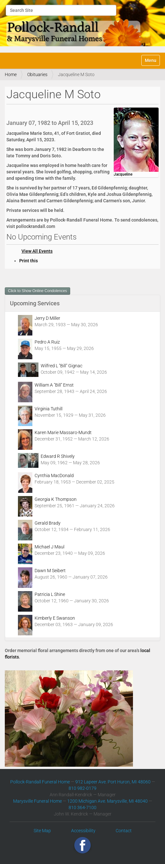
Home (11, 74)
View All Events (37, 251)
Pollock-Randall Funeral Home (40, 781)
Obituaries (37, 74)
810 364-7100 (82, 807)
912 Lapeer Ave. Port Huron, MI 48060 (113, 781)
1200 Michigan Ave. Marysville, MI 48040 (107, 801)
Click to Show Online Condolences (37, 291)
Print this (28, 260)
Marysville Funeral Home (37, 801)
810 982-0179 (82, 788)
